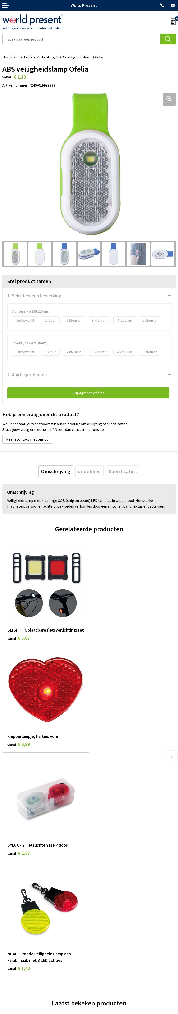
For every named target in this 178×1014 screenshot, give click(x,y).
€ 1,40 (105, 752)
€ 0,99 (105, 638)
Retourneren (12, 974)
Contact (9, 959)
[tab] (55, 471)
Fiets (28, 57)
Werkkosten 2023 (105, 893)
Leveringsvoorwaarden (109, 908)
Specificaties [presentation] (123, 471)
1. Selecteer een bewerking (34, 295)
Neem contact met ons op (27, 439)
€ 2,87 (18, 746)
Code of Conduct (104, 900)
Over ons (98, 886)
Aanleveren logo (104, 922)
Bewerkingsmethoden (109, 915)
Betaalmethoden (16, 966)
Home (7, 57)
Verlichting (46, 57)
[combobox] (81, 39)
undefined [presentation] (89, 471)
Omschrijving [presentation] (55, 471)
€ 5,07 (18, 638)
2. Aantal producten (27, 374)
